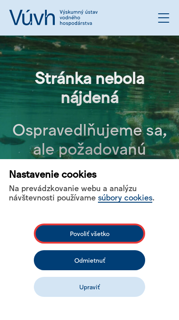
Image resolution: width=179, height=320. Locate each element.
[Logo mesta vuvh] (53, 18)
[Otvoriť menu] (163, 18)
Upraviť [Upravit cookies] (89, 286)
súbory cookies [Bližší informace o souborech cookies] (125, 197)
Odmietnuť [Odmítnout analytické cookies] (89, 260)
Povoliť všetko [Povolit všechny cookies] (90, 233)
